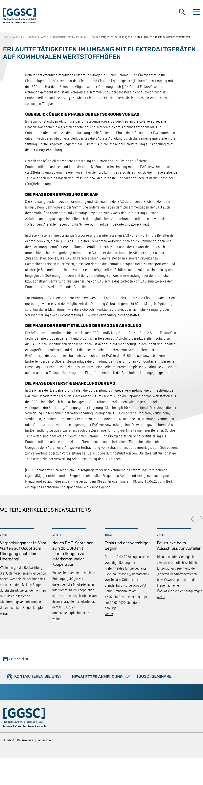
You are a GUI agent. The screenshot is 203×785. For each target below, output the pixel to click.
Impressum (44, 740)
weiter (4, 613)
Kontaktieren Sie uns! (37, 676)
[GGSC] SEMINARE (154, 676)
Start (6, 36)
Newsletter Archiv (38, 36)
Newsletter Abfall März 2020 (69, 36)
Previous (192, 519)
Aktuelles (18, 36)
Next (201, 519)
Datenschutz (25, 740)
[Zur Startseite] (24, 718)
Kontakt (9, 740)
